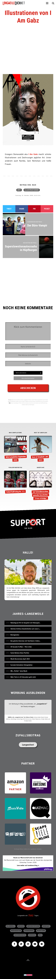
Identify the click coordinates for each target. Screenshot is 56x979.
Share (21, 209)
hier (10, 403)
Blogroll (11, 926)
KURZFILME (40, 467)
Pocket (47, 209)
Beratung (41, 930)
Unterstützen (33, 926)
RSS (40, 935)
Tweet (9, 209)
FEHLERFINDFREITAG (15, 467)
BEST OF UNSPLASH (40, 432)
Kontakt (46, 926)
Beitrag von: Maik (28, 185)
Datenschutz (20, 935)
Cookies (32, 935)
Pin (34, 209)
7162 (30, 915)
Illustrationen (32, 190)
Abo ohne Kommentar (28, 378)
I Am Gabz (33, 154)
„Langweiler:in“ (41, 704)
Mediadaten (16, 930)
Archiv (21, 926)
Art (19, 190)
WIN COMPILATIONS (15, 432)
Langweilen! (28, 744)
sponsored (29, 930)
